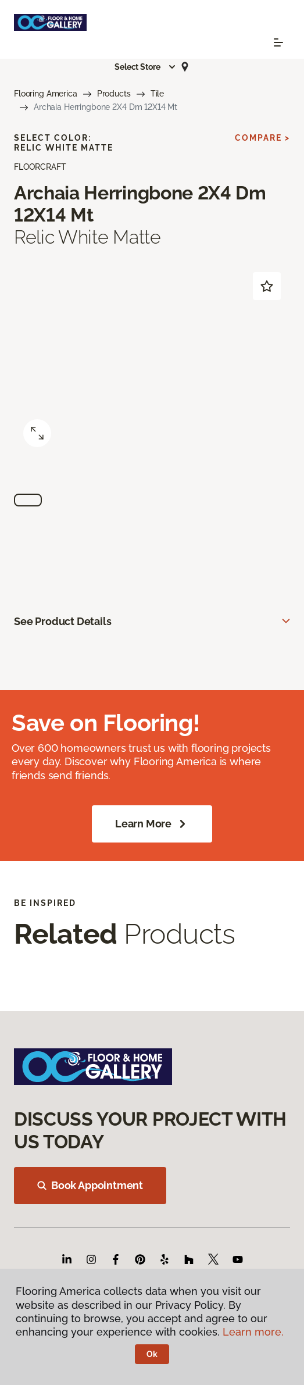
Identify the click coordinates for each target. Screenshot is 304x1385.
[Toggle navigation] (278, 42)
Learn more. (253, 1332)
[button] (145, 67)
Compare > (262, 137)
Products (114, 93)
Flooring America (45, 93)
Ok (152, 1354)
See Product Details (63, 621)
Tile (157, 93)
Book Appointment (90, 1185)
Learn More (152, 824)
